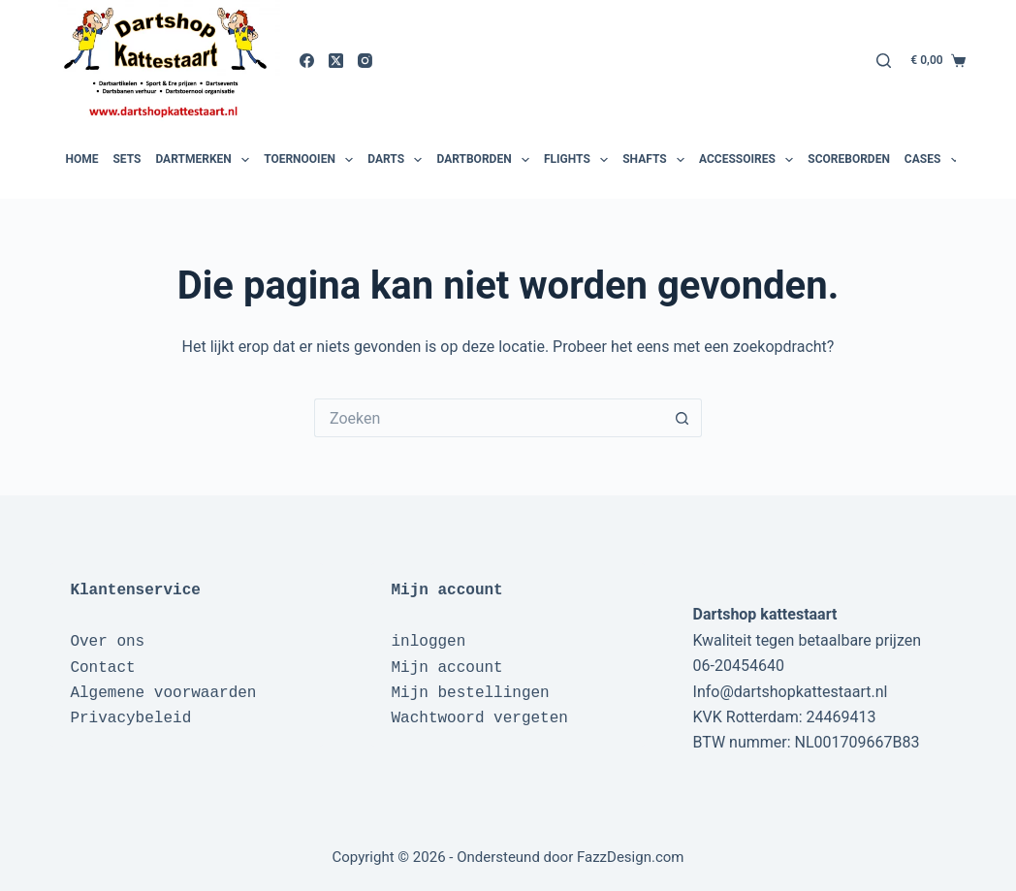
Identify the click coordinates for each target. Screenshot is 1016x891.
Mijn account (446, 668)
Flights (578, 160)
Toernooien (311, 160)
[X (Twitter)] (336, 60)
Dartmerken (204, 160)
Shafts (655, 160)
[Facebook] (307, 60)
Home (81, 159)
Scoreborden (849, 159)
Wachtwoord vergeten (479, 718)
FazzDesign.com (630, 857)
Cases (934, 160)
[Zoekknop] (682, 417)
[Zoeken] (883, 60)
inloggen (428, 641)
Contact (102, 668)
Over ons (107, 641)
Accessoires (748, 160)
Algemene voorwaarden (163, 693)
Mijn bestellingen (470, 693)
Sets (126, 159)
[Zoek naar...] (488, 417)
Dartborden (485, 160)
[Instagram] (365, 60)
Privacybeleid (130, 718)
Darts (397, 160)
